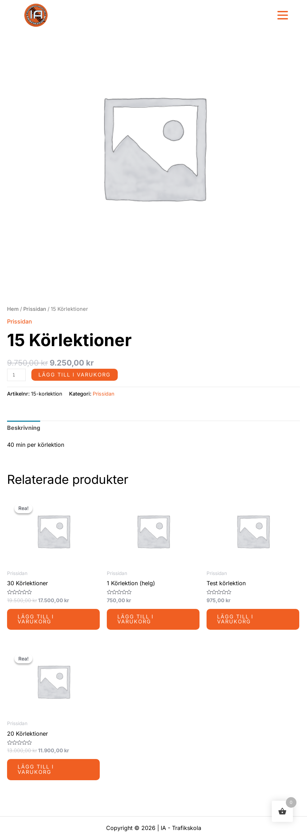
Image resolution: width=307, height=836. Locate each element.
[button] (282, 15)
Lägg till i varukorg (74, 375)
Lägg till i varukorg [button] (36, 619)
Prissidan (34, 309)
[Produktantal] (16, 375)
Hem (13, 309)
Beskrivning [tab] (23, 427)
